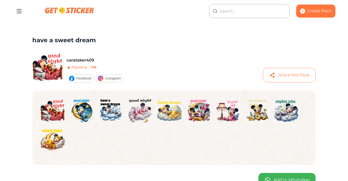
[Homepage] (70, 11)
